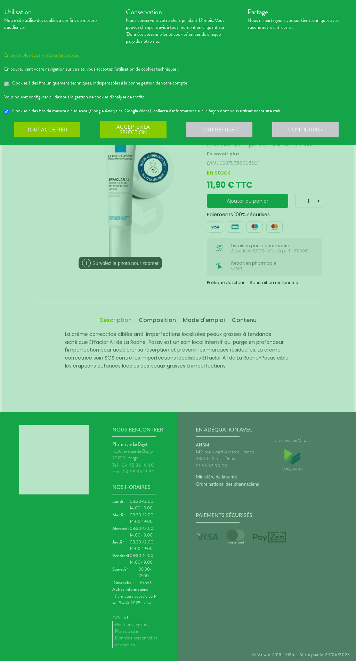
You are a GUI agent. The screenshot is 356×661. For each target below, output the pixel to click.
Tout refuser (221, 130)
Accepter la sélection (135, 130)
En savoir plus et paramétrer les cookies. (42, 55)
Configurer (308, 130)
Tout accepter (47, 130)
